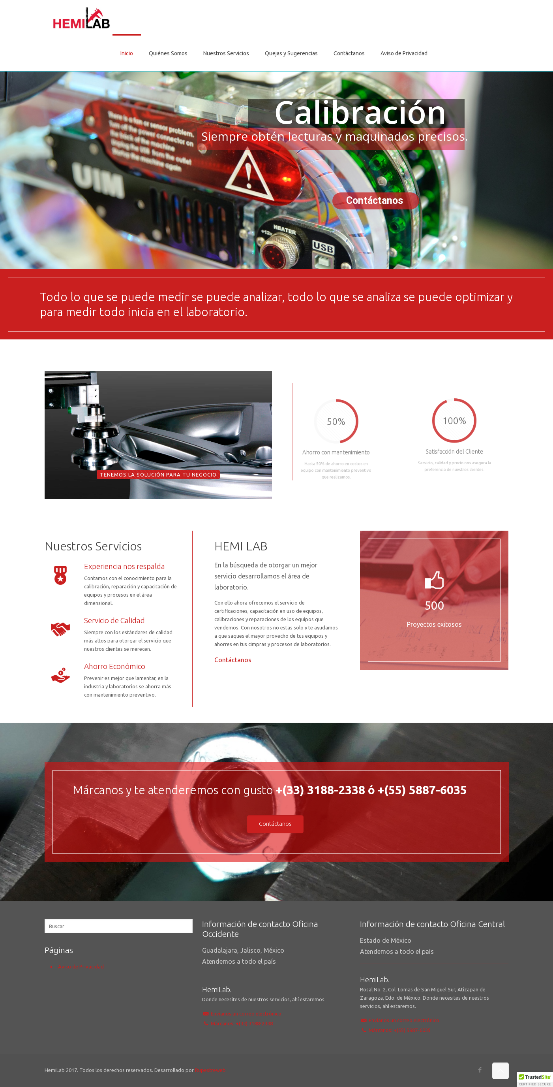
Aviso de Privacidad (81, 966)
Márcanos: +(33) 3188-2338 (242, 1023)
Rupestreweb (210, 1070)
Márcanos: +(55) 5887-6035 (400, 1030)
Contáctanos (232, 659)
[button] (535, 1079)
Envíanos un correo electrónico (246, 1013)
